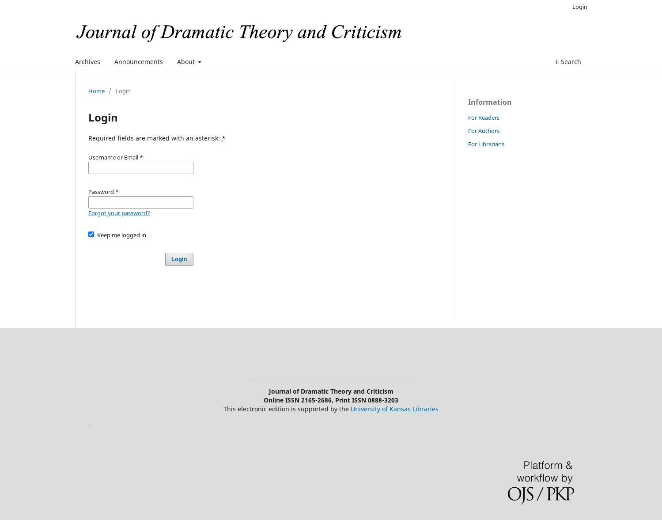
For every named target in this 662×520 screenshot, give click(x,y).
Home (96, 91)
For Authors (483, 131)
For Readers (483, 117)
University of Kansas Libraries (395, 409)
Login (579, 7)
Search (568, 61)
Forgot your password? (119, 213)
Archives (87, 61)
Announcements (138, 61)
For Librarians (486, 144)
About (187, 61)
